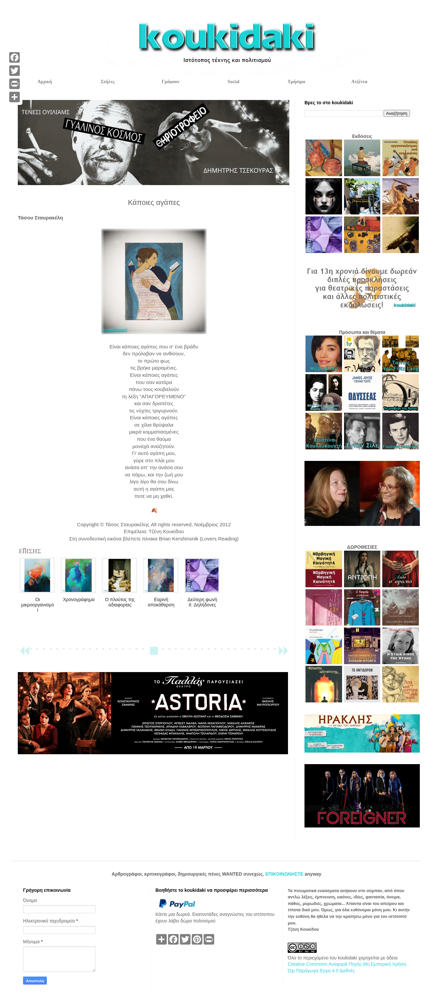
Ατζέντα (359, 81)
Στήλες (108, 81)
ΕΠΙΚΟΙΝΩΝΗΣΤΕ (284, 874)
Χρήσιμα (296, 81)
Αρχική (44, 81)
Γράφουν (170, 81)
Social (234, 81)
